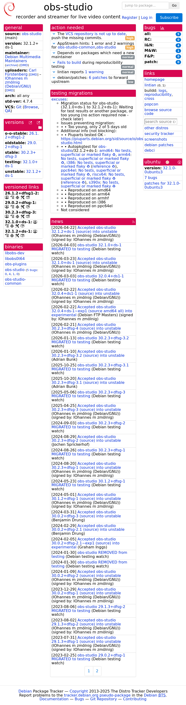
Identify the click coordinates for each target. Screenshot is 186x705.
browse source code (158, 112)
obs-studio (31, 34)
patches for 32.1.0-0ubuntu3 (162, 185)
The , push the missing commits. (93, 36)
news (57, 221)
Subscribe (169, 17)
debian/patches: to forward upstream (93, 80)
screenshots (156, 139)
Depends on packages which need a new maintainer (93, 55)
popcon (151, 104)
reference (101, 166)
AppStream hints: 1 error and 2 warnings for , (93, 46)
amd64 (106, 150)
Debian (25, 691)
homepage (155, 79)
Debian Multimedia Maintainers (22, 59)
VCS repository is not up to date (95, 34)
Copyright (78, 691)
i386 (71, 162)
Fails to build (69, 62)
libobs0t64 (15, 258)
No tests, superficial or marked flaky (96, 152)
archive (11, 65)
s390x (94, 182)
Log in (146, 17)
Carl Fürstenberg (20, 72)
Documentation (54, 699)
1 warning (94, 72)
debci (150, 150)
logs (162, 90)
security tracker (159, 133)
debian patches (159, 145)
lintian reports (93, 72)
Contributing (135, 699)
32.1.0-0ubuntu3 (160, 170)
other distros (156, 128)
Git (18, 107)
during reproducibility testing (93, 65)
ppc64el (68, 170)
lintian (150, 85)
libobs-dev (14, 253)
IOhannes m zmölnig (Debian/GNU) (18, 82)
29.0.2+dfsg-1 (21, 145)
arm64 (124, 154)
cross (149, 98)
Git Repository (103, 699)
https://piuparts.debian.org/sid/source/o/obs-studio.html (103, 141)
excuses (59, 99)
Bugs (79, 699)
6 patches (98, 77)
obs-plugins (16, 264)
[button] (54, 34)
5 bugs (32, 270)
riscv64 (99, 174)
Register (129, 17)
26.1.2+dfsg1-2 (22, 135)
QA (8, 111)
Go (174, 5)
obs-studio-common (15, 281)
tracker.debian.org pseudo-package (97, 695)
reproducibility (158, 94)
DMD (24, 65)
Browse (31, 107)
